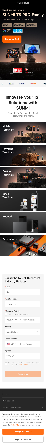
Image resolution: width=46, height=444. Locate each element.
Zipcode (8, 351)
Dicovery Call (12, 39)
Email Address (11, 299)
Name (7, 287)
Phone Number (11, 338)
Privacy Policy (23, 365)
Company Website (12, 311)
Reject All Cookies (23, 439)
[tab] (23, 394)
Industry (8, 326)
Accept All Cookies (23, 431)
